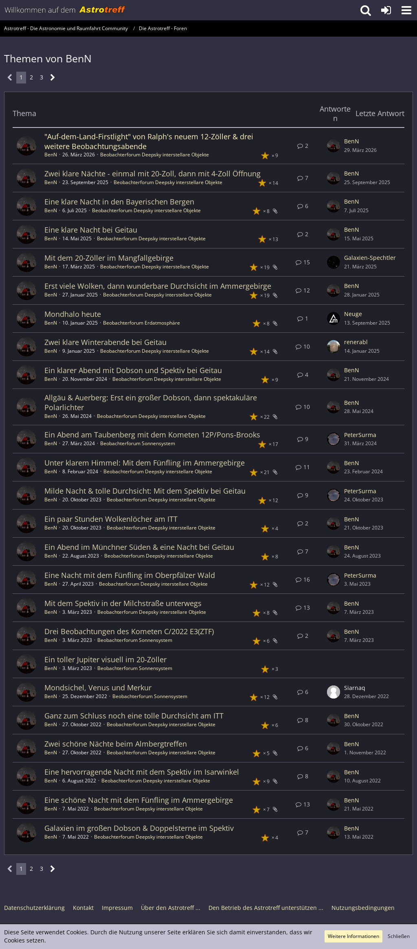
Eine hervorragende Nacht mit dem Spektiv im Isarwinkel (141, 772)
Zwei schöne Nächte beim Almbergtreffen (115, 744)
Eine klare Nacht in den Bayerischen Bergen (119, 201)
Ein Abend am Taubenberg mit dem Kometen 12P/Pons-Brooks (152, 434)
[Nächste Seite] (53, 77)
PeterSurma (360, 435)
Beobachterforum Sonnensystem (137, 443)
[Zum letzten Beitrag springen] (333, 145)
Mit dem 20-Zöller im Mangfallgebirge (108, 258)
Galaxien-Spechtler (370, 257)
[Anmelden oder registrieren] (386, 10)
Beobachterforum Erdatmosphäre (141, 322)
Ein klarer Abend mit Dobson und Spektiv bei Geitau (133, 370)
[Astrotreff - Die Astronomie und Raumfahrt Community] (65, 10)
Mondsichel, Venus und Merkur (97, 687)
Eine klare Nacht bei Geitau (90, 230)
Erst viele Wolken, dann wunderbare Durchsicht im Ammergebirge (157, 286)
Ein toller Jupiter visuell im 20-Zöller (105, 659)
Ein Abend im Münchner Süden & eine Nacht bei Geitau (139, 547)
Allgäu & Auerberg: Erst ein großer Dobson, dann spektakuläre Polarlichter (150, 402)
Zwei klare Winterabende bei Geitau (105, 342)
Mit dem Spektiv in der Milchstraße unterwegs (123, 603)
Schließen (399, 936)
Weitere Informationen (353, 936)
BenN (50, 154)
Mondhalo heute (72, 314)
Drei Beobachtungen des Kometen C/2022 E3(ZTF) (129, 631)
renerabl (356, 342)
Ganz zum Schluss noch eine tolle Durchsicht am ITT (134, 716)
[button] (406, 10)
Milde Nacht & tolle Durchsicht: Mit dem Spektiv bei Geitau (145, 491)
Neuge (353, 314)
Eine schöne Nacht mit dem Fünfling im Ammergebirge (138, 800)
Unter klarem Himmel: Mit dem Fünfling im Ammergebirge (144, 463)
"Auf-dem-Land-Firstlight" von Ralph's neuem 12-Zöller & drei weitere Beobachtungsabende (148, 141)
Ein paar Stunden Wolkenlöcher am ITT (111, 519)
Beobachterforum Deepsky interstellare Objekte (154, 154)
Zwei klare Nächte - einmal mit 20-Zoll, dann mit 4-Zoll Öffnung (152, 173)
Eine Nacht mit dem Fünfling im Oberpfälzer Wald (129, 575)
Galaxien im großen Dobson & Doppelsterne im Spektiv (139, 828)
